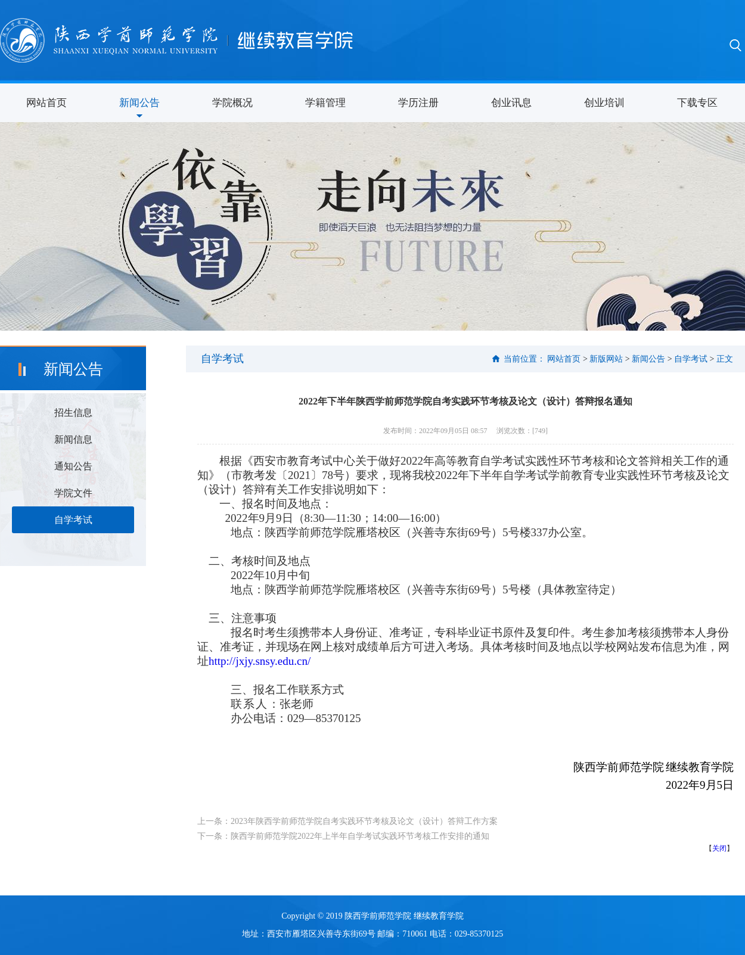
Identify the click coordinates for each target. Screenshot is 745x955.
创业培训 (604, 102)
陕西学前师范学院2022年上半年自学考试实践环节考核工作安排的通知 (360, 836)
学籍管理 (325, 102)
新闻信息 (73, 439)
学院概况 (232, 102)
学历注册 (418, 102)
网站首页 (46, 102)
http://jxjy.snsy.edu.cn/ (260, 661)
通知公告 (73, 466)
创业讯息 (511, 102)
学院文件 (73, 493)
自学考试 (73, 520)
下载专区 (697, 102)
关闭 (719, 848)
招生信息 (73, 412)
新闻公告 (139, 102)
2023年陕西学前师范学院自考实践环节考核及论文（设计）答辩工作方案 (364, 821)
